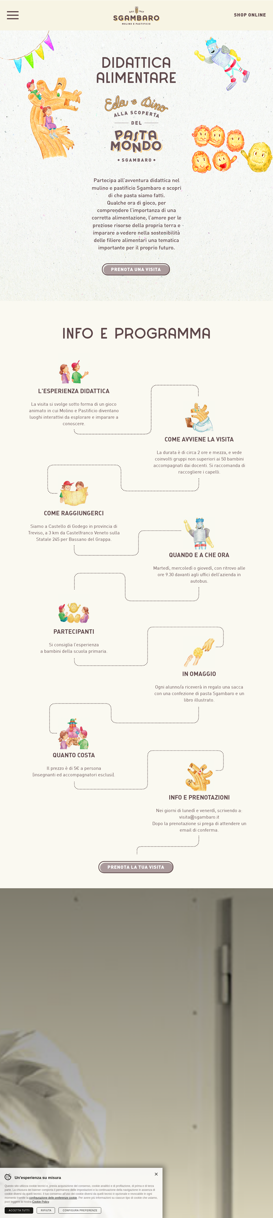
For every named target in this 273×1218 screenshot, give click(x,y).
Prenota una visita (136, 269)
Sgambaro (136, 15)
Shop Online (250, 14)
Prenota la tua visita (135, 866)
